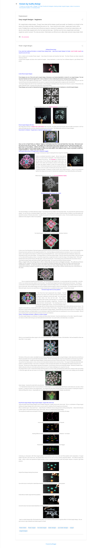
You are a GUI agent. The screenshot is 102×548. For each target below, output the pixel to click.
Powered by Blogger (51, 544)
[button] (82, 20)
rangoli (72, 527)
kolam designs (52, 527)
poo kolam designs (63, 527)
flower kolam (22, 527)
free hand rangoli (41, 527)
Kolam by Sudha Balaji (29, 3)
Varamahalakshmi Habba (60, 175)
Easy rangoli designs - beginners (30, 19)
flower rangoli (31, 527)
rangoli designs (23, 531)
